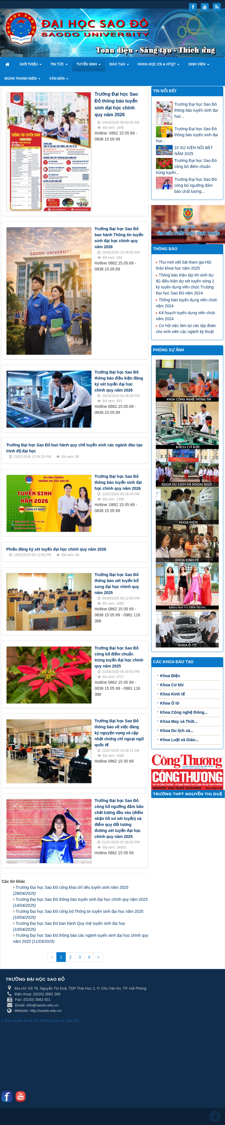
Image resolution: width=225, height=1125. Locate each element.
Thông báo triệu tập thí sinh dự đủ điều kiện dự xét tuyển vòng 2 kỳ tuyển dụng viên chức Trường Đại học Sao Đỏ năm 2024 (185, 283)
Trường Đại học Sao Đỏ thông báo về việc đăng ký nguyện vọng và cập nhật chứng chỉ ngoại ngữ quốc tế (119, 733)
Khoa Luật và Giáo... (179, 739)
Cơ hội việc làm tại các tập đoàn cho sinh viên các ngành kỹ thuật (186, 328)
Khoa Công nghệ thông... (184, 712)
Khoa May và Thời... (178, 721)
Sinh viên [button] (198, 66)
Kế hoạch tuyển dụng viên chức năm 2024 (185, 315)
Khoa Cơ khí (171, 685)
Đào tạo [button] (119, 66)
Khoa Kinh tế (172, 694)
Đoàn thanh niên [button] (22, 80)
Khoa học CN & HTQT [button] (159, 66)
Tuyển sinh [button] (89, 66)
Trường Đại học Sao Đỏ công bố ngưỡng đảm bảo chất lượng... (195, 185)
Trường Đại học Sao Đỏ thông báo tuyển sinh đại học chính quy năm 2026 (118, 482)
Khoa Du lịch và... (176, 730)
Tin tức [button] (59, 66)
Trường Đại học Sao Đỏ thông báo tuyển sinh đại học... (196, 110)
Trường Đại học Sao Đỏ (59, 1020)
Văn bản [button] (58, 80)
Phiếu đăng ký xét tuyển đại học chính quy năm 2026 (56, 549)
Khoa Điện (170, 675)
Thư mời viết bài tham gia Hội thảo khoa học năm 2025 (183, 264)
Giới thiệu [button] (31, 66)
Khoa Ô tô (169, 703)
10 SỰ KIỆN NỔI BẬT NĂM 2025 (193, 150)
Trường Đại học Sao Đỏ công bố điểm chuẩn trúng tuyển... (186, 166)
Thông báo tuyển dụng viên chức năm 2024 (186, 302)
